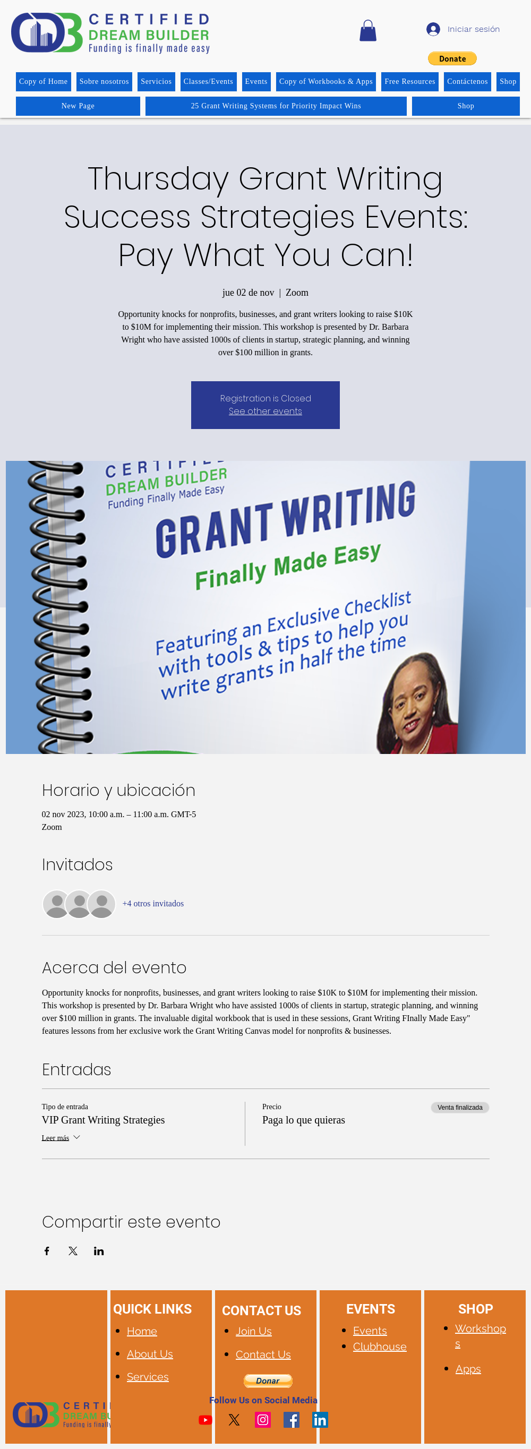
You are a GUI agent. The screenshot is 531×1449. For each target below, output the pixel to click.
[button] (368, 30)
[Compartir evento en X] (73, 1251)
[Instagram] (263, 1420)
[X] (234, 1420)
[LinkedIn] (320, 1420)
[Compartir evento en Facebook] (47, 1251)
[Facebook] (291, 1420)
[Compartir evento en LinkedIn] (99, 1251)
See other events (265, 411)
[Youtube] (205, 1420)
